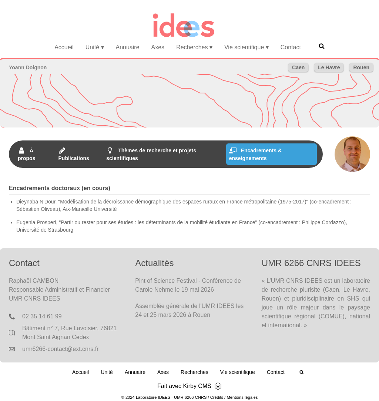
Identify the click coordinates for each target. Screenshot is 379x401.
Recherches (194, 47)
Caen (298, 67)
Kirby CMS (197, 386)
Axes (158, 47)
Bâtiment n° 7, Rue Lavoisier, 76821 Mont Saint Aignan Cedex (69, 332)
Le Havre (329, 67)
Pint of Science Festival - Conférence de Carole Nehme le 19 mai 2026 (188, 285)
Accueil (64, 47)
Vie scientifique (246, 47)
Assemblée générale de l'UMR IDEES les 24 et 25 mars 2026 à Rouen (189, 310)
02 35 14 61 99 (42, 316)
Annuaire (128, 47)
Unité (94, 47)
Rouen (361, 67)
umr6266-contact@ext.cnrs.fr (60, 349)
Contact (291, 47)
